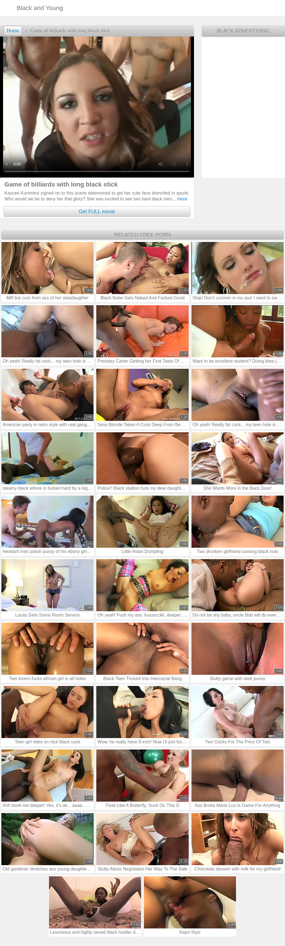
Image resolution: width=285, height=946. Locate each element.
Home (13, 30)
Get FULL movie (97, 211)
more (179, 199)
